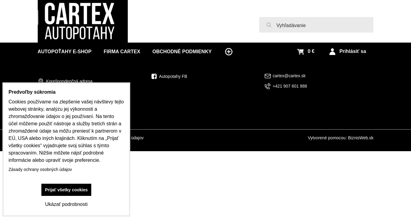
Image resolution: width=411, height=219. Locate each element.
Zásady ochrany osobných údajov (40, 169)
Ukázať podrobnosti (66, 204)
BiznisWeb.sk (361, 137)
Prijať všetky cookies (66, 189)
